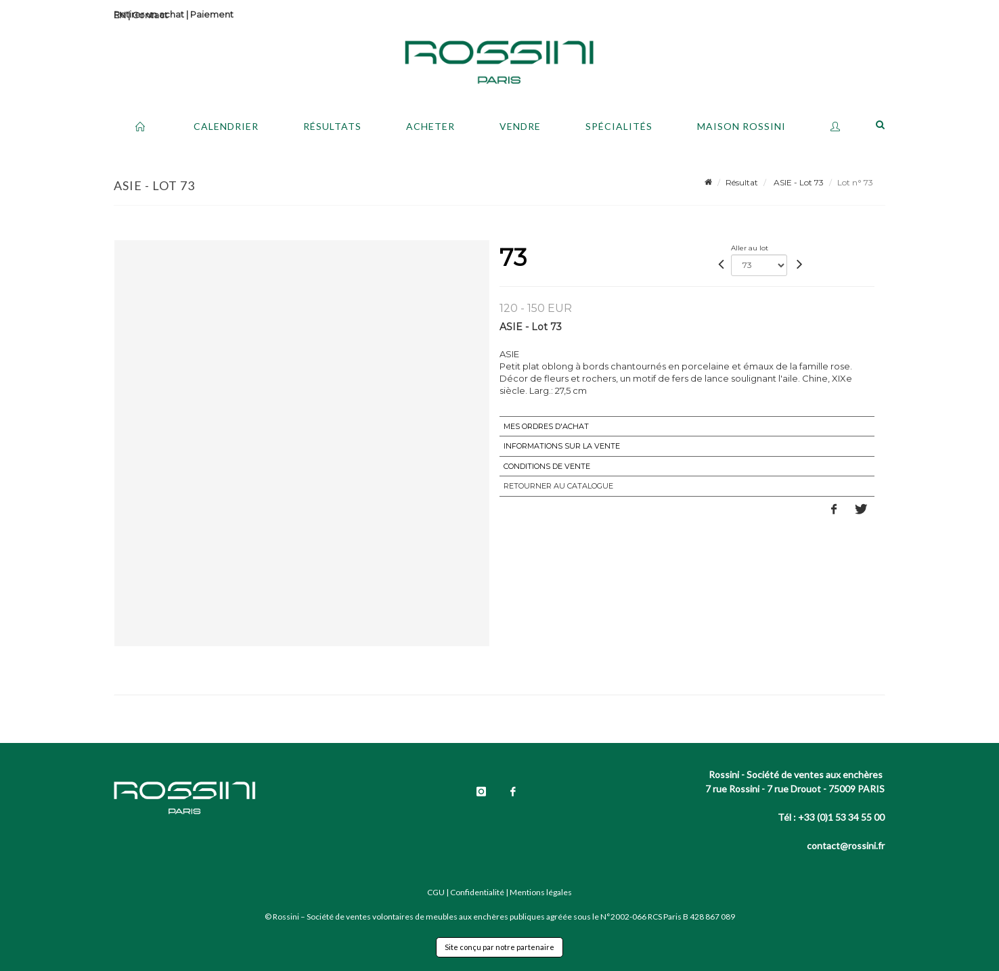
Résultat (742, 182)
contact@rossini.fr (846, 845)
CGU (436, 892)
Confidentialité (477, 892)
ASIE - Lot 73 (798, 182)
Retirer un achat (149, 14)
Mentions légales (541, 892)
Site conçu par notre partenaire (499, 947)
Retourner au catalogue (558, 486)
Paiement (212, 14)
